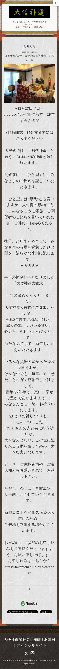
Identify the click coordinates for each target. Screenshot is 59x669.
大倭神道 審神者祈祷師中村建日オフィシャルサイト (31, 660)
